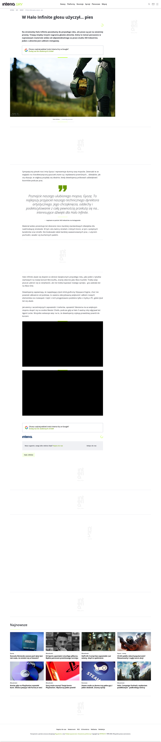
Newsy (22, 10)
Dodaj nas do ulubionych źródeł (49, 51)
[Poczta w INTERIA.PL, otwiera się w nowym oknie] (153, 4)
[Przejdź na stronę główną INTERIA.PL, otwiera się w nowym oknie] (8, 4)
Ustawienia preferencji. (84, 734)
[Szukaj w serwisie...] (149, 4)
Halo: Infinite (28, 455)
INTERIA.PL (102, 734)
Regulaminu (58, 734)
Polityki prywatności (71, 734)
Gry (17, 10)
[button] (62, 4)
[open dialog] (58, 446)
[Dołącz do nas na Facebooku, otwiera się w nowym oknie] (99, 446)
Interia (12, 10)
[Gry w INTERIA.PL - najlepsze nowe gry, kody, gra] (19, 4)
